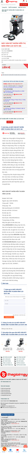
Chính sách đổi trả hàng (6, 393)
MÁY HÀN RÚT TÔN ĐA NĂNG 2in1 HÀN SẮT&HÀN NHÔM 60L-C (7, 350)
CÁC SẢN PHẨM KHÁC (8, 364)
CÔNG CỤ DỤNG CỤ (7, 363)
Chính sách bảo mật (5, 390)
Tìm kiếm (24, 4)
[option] (7, 344)
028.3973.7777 (18, 83)
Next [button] (26, 343)
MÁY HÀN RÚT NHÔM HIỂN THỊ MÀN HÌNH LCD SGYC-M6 (14, 74)
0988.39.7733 (11, 83)
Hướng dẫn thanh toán (6, 395)
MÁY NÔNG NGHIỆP (7, 357)
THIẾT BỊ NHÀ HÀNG (21, 364)
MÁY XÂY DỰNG (20, 361)
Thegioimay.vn (15, 423)
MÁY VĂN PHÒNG (7, 361)
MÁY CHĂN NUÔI (6, 359)
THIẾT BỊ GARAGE (20, 363)
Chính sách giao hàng (5, 388)
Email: (9, 407)
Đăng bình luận (8, 317)
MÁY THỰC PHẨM (20, 359)
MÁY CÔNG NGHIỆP (21, 357)
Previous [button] (2, 343)
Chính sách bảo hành (5, 391)
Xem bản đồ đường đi (8, 95)
